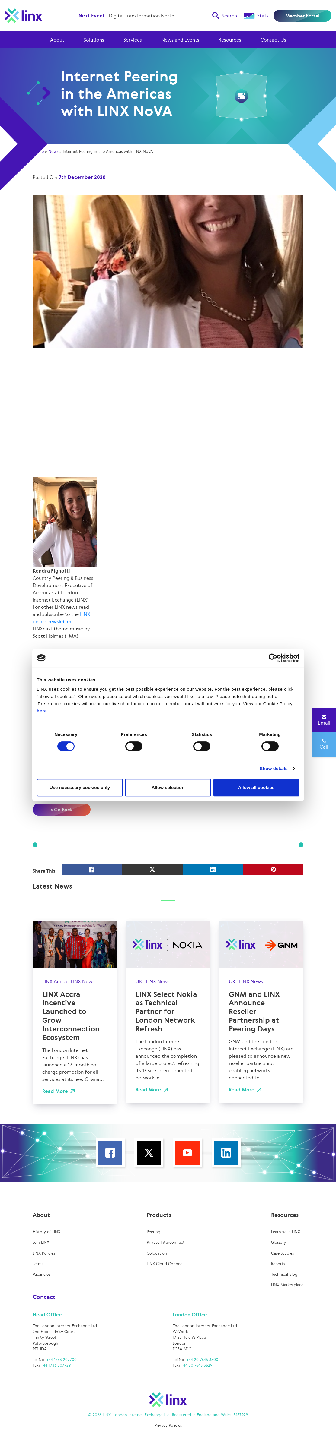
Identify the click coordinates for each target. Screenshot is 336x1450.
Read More (55, 1091)
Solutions (94, 39)
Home (38, 151)
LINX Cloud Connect (165, 1263)
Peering (153, 1231)
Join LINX (41, 1242)
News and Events (180, 39)
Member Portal (302, 15)
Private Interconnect (166, 1242)
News (53, 151)
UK (139, 981)
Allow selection (168, 787)
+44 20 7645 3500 (202, 1359)
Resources (230, 39)
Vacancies (41, 1274)
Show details (274, 768)
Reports (278, 1263)
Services (132, 39)
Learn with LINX (285, 1231)
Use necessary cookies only (80, 787)
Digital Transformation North (141, 15)
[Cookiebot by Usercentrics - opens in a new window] (273, 657)
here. (42, 710)
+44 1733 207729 (56, 1365)
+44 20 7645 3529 (196, 1365)
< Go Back (61, 809)
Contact (44, 1297)
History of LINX (46, 1231)
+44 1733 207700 (61, 1359)
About (57, 39)
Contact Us (273, 39)
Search (224, 15)
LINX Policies (44, 1253)
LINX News (82, 981)
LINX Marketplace (287, 1284)
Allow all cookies (256, 787)
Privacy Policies (168, 1425)
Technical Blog (284, 1274)
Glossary (278, 1242)
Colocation (157, 1253)
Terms (38, 1263)
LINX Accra (54, 981)
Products (159, 1215)
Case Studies (282, 1253)
